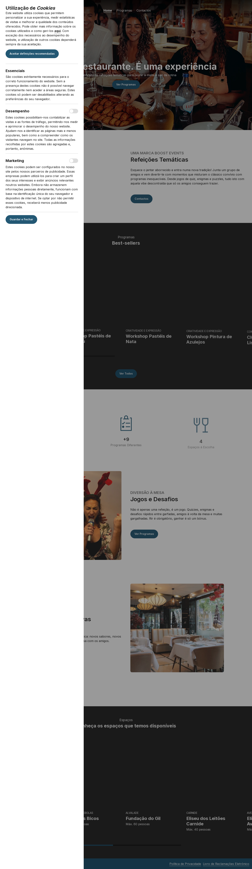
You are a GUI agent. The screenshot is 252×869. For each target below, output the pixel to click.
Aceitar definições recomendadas (32, 53)
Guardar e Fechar (21, 219)
